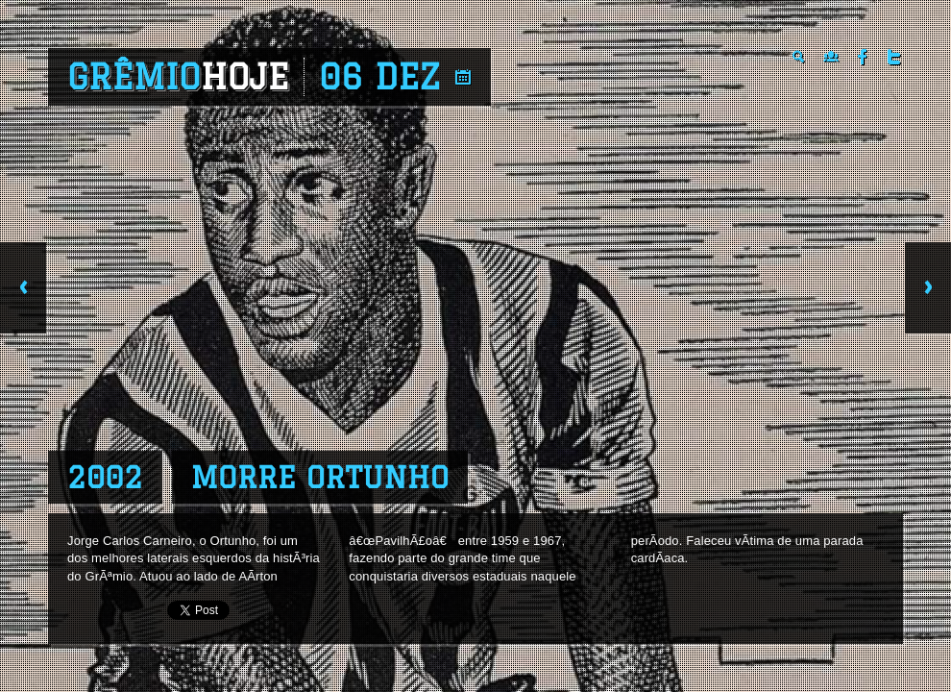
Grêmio (178, 77)
